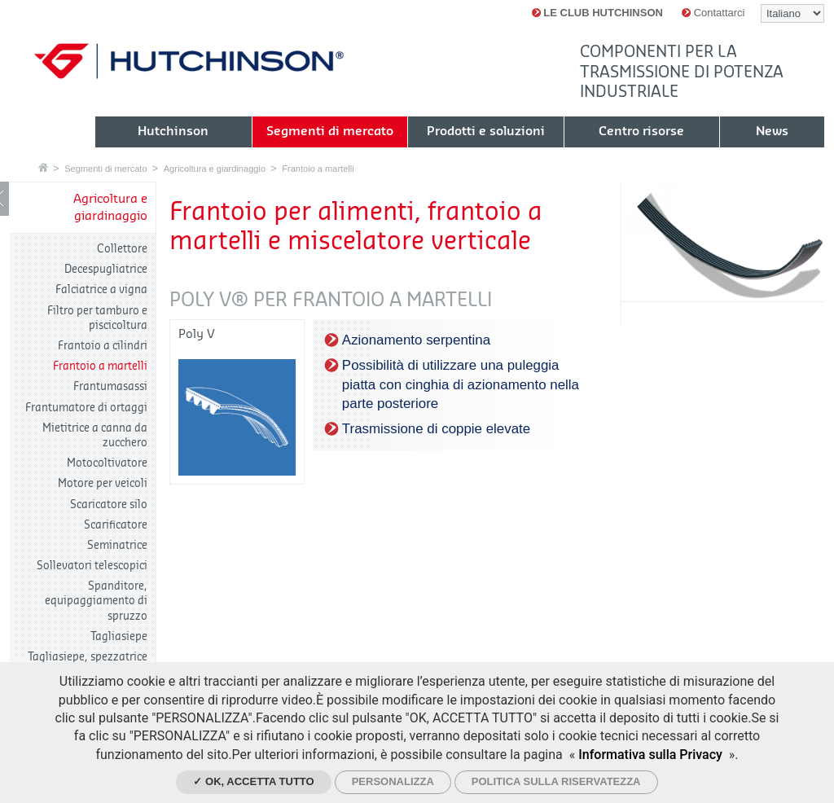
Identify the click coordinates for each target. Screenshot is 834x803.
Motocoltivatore (107, 463)
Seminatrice (117, 545)
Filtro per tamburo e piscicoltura (97, 318)
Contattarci (713, 13)
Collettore (122, 249)
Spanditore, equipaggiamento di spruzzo (96, 601)
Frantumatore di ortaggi (86, 407)
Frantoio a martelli (317, 168)
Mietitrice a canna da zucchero (94, 435)
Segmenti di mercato (105, 168)
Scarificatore (115, 525)
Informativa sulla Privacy (650, 754)
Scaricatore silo (108, 504)
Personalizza (393, 781)
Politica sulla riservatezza (556, 781)
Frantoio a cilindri (102, 345)
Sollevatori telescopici (92, 565)
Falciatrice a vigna (101, 289)
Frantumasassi (110, 386)
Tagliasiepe (118, 636)
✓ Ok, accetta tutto (253, 781)
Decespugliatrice (105, 269)
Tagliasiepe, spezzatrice (87, 657)
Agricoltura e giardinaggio (215, 168)
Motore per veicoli (102, 483)
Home (43, 167)
